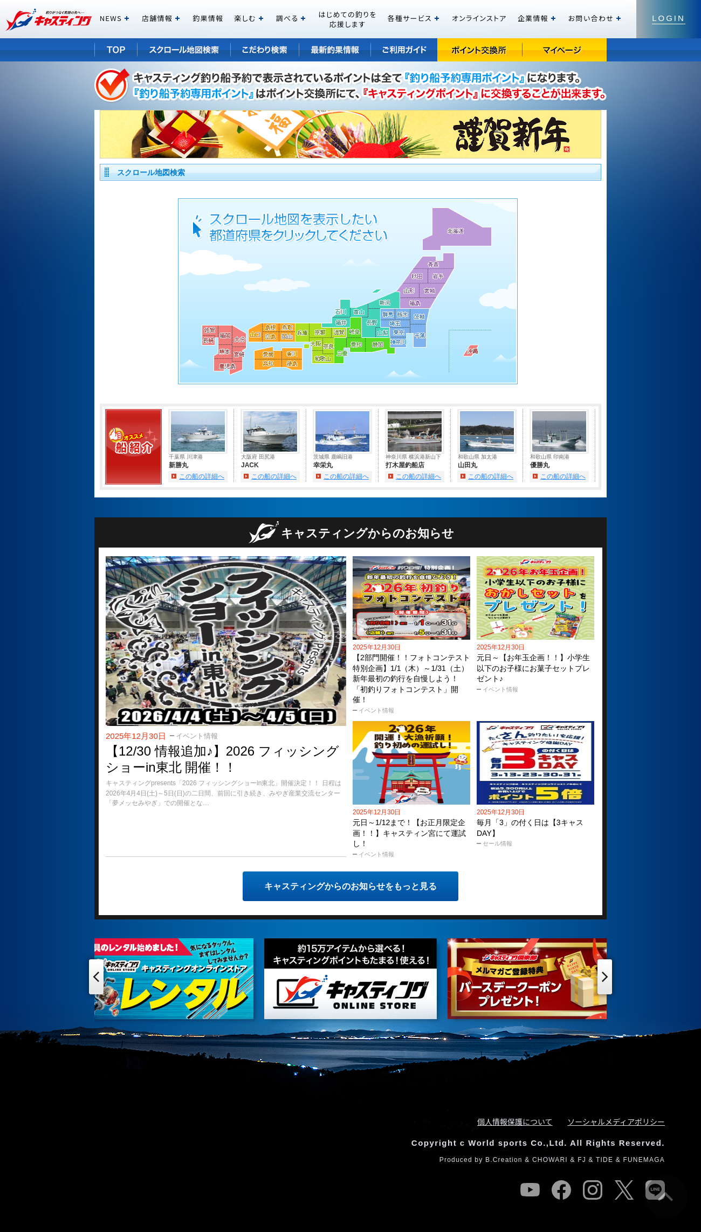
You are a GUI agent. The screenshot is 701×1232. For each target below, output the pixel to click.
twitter (624, 1190)
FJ (582, 1160)
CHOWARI (550, 1160)
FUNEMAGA (644, 1160)
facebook (561, 1190)
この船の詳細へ (201, 476)
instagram (592, 1190)
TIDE (604, 1160)
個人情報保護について (515, 1121)
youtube (530, 1190)
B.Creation (504, 1160)
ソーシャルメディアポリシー (616, 1121)
